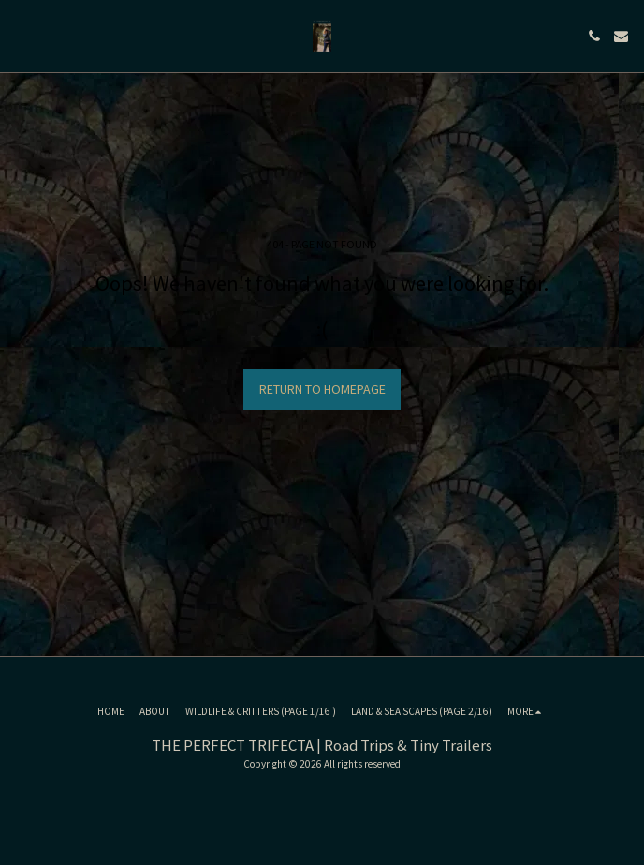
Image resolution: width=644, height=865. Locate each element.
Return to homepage (322, 388)
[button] (21, 35)
